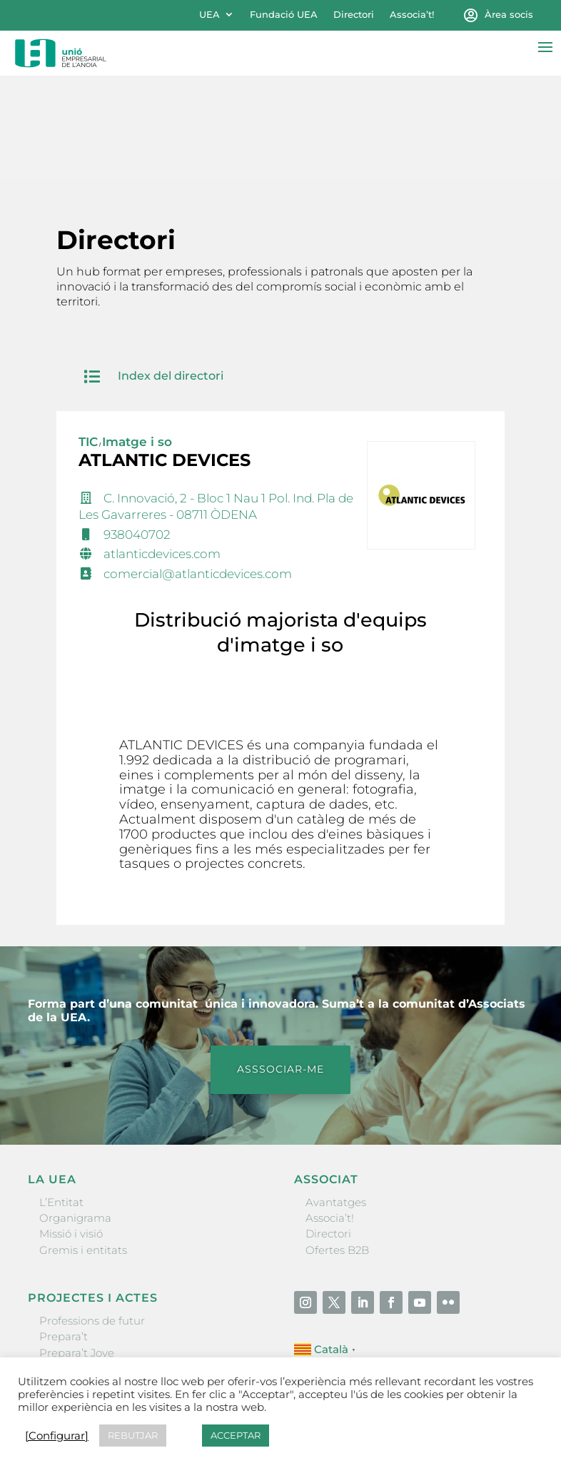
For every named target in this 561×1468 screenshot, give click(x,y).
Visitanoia (65, 1313)
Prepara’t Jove (76, 1249)
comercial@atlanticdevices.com (197, 471)
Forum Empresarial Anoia (107, 1281)
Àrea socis (509, 14)
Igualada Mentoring (91, 1297)
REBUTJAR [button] (133, 1435)
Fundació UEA (284, 14)
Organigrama (75, 1114)
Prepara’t (63, 1233)
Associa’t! (412, 14)
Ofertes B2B (337, 1146)
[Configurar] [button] (57, 1435)
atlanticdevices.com (162, 451)
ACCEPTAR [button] (236, 1435)
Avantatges (335, 1098)
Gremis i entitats (83, 1146)
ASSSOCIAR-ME (280, 965)
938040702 (137, 431)
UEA (209, 14)
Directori (353, 14)
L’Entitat (61, 1098)
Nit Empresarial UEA (93, 1265)
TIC (88, 338)
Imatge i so (137, 338)
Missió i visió (71, 1131)
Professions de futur (92, 1217)
